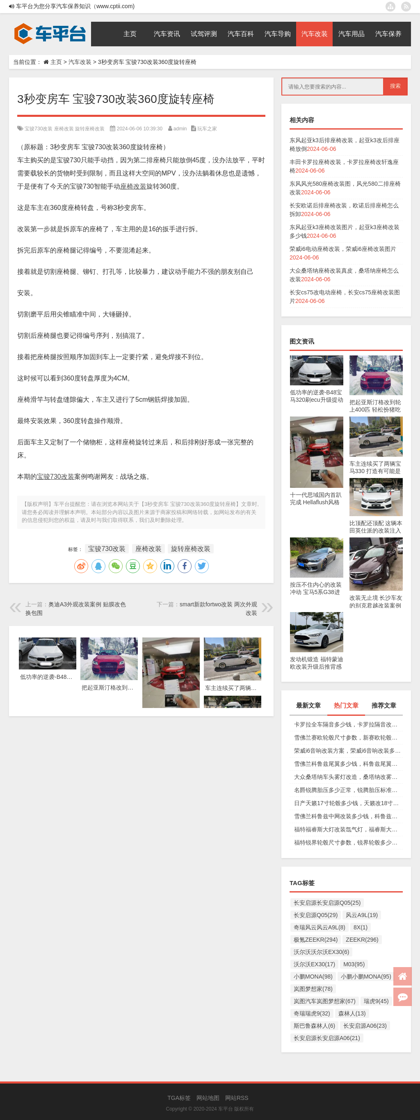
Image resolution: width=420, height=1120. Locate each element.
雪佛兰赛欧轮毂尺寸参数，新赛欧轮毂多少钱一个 (348, 737)
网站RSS (237, 1098)
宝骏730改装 (38, 129)
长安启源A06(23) (365, 1025)
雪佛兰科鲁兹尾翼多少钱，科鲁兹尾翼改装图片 (348, 763)
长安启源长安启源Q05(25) (327, 902)
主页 (56, 62)
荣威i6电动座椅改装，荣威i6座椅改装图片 (343, 249)
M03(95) (354, 964)
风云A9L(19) (362, 915)
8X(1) (361, 927)
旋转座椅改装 (90, 129)
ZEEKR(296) (362, 939)
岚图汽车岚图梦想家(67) (325, 1001)
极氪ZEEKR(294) (316, 939)
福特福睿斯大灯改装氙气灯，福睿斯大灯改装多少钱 (348, 829)
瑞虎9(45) (376, 1001)
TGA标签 (179, 1098)
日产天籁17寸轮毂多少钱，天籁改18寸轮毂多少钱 (348, 803)
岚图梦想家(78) (313, 989)
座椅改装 (64, 129)
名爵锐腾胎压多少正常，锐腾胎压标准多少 (348, 790)
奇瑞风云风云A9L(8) (319, 927)
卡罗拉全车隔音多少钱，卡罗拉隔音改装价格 (348, 724)
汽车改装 (79, 62)
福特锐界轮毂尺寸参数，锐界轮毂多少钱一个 (348, 842)
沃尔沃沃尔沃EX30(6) (321, 952)
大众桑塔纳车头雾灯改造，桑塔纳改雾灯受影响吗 (348, 777)
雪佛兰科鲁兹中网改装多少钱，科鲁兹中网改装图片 (348, 816)
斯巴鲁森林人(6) (314, 1025)
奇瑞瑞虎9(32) (312, 1013)
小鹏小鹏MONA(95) (366, 976)
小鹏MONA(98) (313, 976)
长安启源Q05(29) (316, 915)
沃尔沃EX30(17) (314, 964)
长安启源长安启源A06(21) (327, 1038)
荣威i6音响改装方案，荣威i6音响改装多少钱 (348, 750)
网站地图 (207, 1098)
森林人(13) (352, 1013)
